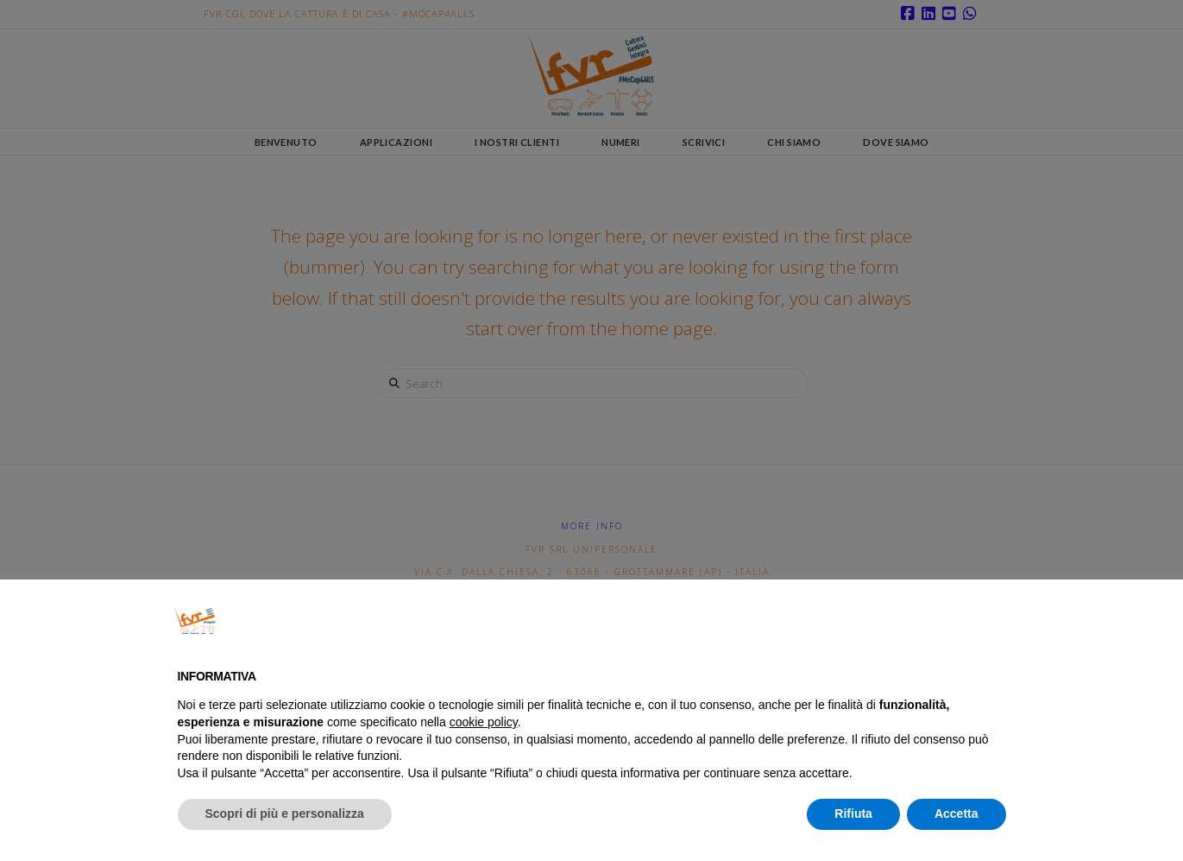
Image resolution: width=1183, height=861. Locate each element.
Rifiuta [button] (853, 813)
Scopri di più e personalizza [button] (284, 813)
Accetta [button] (956, 813)
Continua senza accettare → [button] (919, 620)
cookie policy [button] (484, 722)
